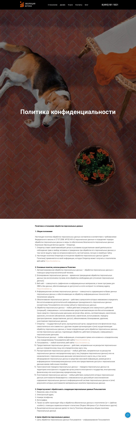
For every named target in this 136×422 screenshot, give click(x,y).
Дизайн (62, 5)
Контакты (78, 5)
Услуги (70, 5)
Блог (86, 5)
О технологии (52, 5)
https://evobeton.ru (52, 261)
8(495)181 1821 (110, 4)
